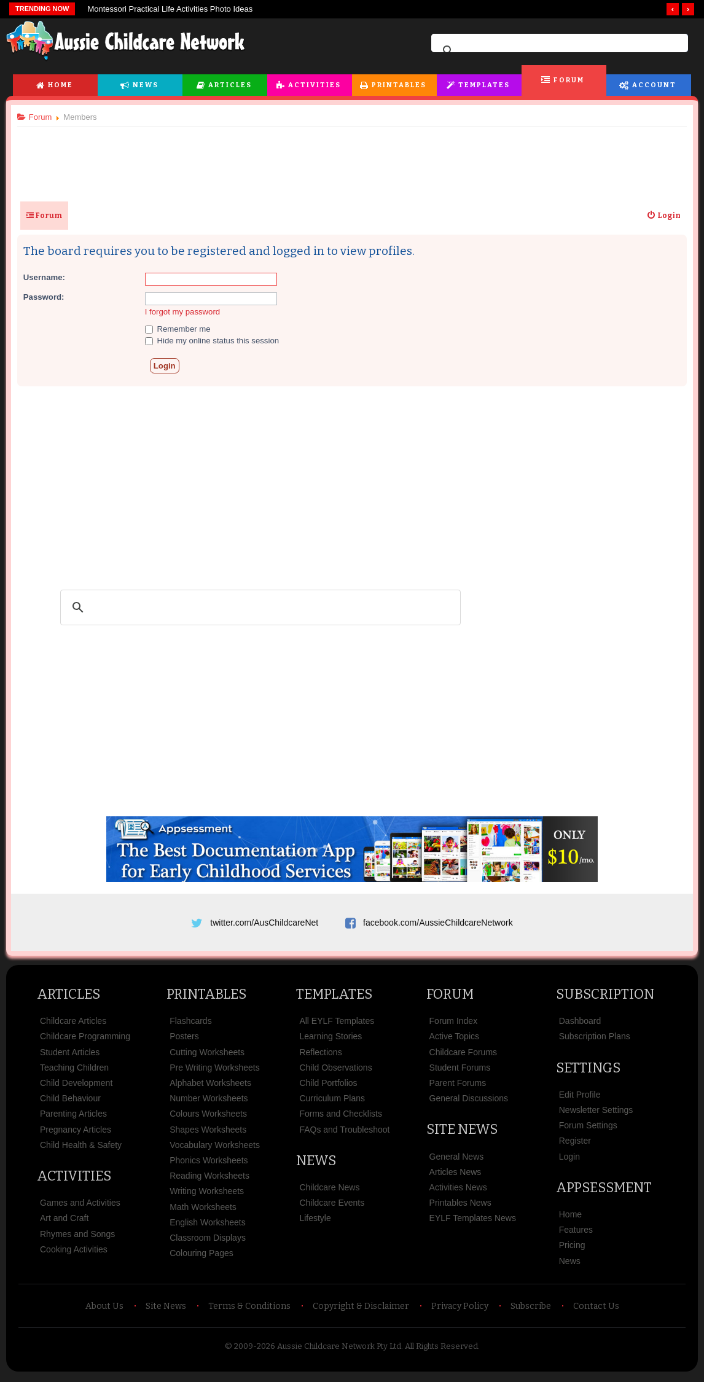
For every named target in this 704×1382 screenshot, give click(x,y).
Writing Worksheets (207, 1196)
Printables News (460, 1207)
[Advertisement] (352, 159)
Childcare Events (331, 1207)
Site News (462, 1134)
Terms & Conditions (249, 1310)
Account (654, 85)
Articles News (455, 1176)
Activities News (458, 1192)
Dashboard (580, 1026)
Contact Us (596, 1310)
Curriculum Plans (332, 1102)
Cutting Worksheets (207, 1056)
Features (576, 1234)
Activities (314, 85)
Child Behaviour (70, 1102)
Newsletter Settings (596, 1114)
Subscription (605, 998)
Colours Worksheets (208, 1118)
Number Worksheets (209, 1102)
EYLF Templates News (472, 1223)
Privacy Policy (459, 1310)
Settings (588, 1072)
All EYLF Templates (336, 1026)
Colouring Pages (201, 1257)
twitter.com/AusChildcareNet (264, 922)
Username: (48, 277)
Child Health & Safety (81, 1149)
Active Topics (454, 1041)
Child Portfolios (328, 1087)
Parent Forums (458, 1087)
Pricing (572, 1250)
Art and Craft (64, 1223)
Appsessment (604, 1192)
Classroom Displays (208, 1242)
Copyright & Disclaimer (361, 1310)
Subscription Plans (594, 1041)
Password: (48, 297)
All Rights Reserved (441, 1350)
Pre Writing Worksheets (215, 1072)
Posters (184, 1041)
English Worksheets (207, 1227)
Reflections (320, 1056)
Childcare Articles (73, 1026)
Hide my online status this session (216, 340)
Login (569, 1161)
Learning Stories (330, 1041)
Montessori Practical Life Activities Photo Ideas (169, 9)
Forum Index (453, 1026)
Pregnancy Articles (75, 1134)
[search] (558, 51)
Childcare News (329, 1192)
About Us (104, 1310)
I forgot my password (186, 311)
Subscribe (530, 1310)
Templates (484, 85)
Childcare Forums (463, 1056)
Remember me (182, 329)
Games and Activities (80, 1207)
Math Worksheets (203, 1211)
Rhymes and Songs (77, 1238)
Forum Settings (588, 1129)
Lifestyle (314, 1223)
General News (456, 1161)
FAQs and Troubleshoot (344, 1134)
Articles (230, 85)
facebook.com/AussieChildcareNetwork (438, 922)
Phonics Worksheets (209, 1164)
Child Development (76, 1087)
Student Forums (460, 1072)
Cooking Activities (74, 1254)
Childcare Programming (85, 1041)
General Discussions (468, 1102)
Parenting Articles (73, 1118)
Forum (568, 80)
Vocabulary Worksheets (215, 1149)
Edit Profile (580, 1099)
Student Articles (70, 1056)
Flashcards (190, 1026)
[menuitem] (659, 215)
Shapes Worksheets (208, 1134)
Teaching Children (74, 1072)
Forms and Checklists (340, 1118)
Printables (399, 85)
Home (60, 85)
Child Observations (335, 1072)
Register (575, 1145)
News (145, 85)
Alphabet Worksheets (210, 1087)
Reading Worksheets (209, 1180)
